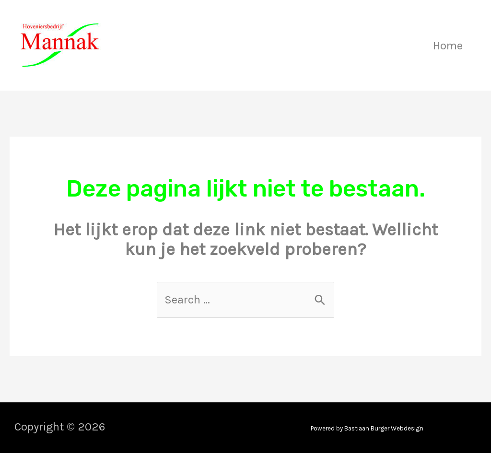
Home (448, 45)
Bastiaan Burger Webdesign (383, 428)
